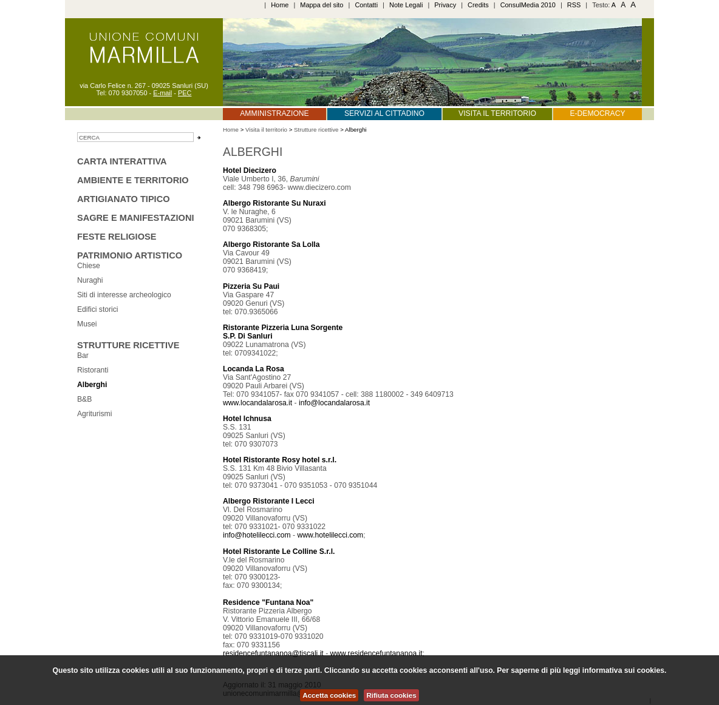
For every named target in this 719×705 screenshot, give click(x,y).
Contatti (366, 4)
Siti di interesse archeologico (124, 295)
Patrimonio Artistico (129, 255)
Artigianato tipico (123, 199)
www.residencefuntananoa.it (376, 653)
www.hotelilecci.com (330, 535)
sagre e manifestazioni (135, 218)
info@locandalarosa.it (334, 403)
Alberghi (92, 384)
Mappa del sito (321, 4)
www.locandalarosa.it (257, 403)
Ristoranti (92, 370)
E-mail (162, 92)
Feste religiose (116, 236)
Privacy (445, 4)
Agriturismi (94, 414)
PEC (185, 92)
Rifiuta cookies (391, 695)
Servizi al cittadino (384, 113)
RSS (574, 4)
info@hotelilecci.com (257, 535)
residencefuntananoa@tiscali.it (273, 653)
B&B (84, 399)
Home (279, 4)
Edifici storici (97, 309)
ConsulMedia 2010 (528, 4)
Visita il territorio (497, 113)
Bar (83, 355)
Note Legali (406, 4)
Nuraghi (90, 280)
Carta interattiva (122, 161)
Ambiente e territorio (133, 180)
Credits (478, 4)
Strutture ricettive (128, 345)
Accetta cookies (329, 695)
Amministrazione (274, 113)
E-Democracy (597, 113)
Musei (87, 324)
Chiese (88, 265)
